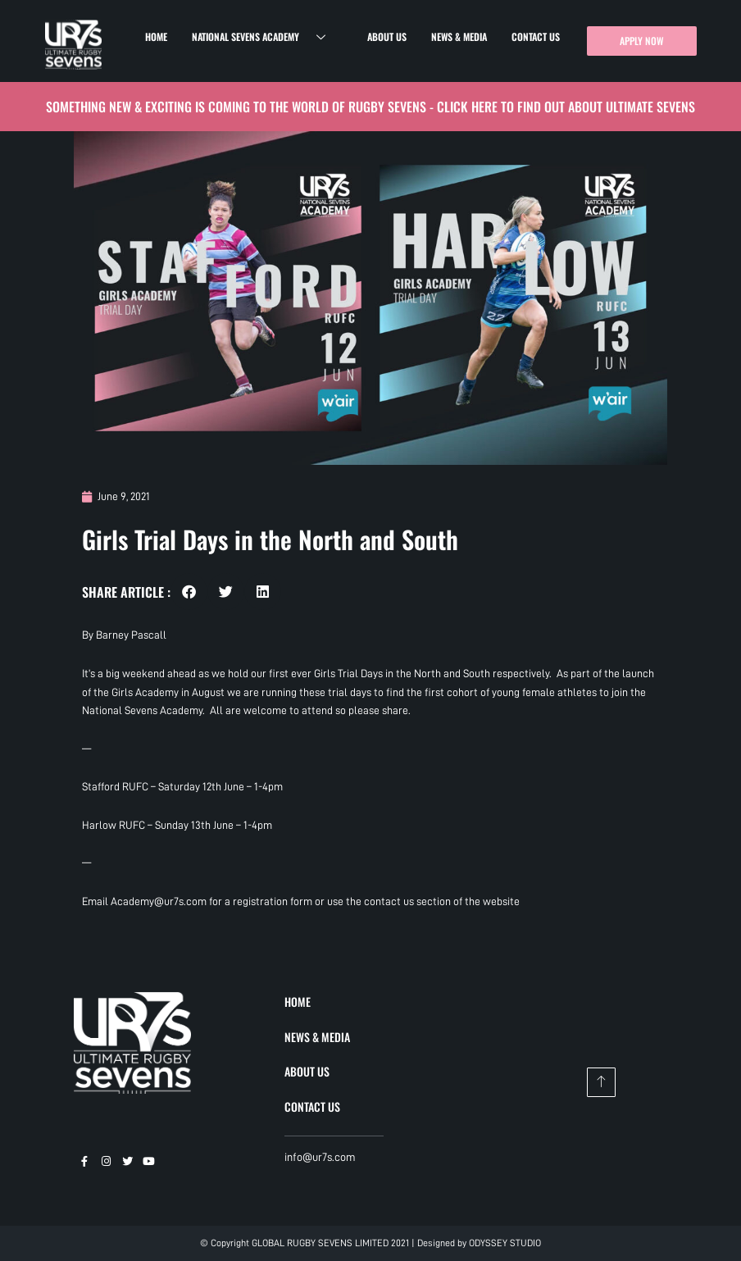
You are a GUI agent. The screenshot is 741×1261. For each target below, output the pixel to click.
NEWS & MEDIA (317, 1036)
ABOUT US (307, 1071)
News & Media (459, 36)
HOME (297, 1001)
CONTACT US (312, 1106)
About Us (387, 36)
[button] (188, 591)
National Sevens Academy (265, 37)
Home (156, 36)
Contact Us (535, 36)
